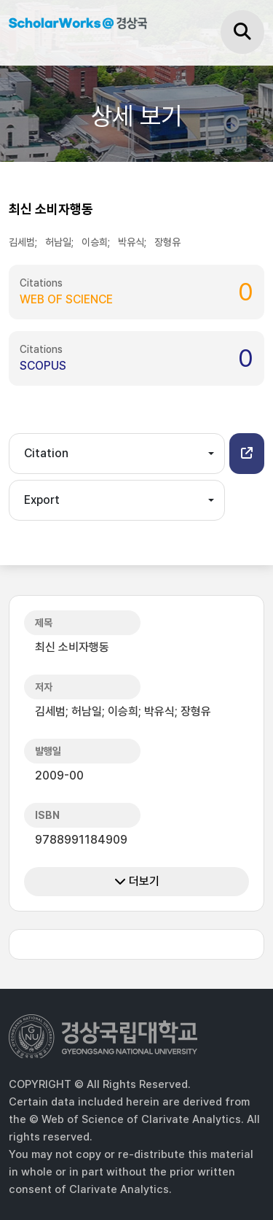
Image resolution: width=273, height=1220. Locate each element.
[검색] (242, 32)
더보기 (136, 881)
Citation (46, 453)
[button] (246, 453)
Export (42, 500)
